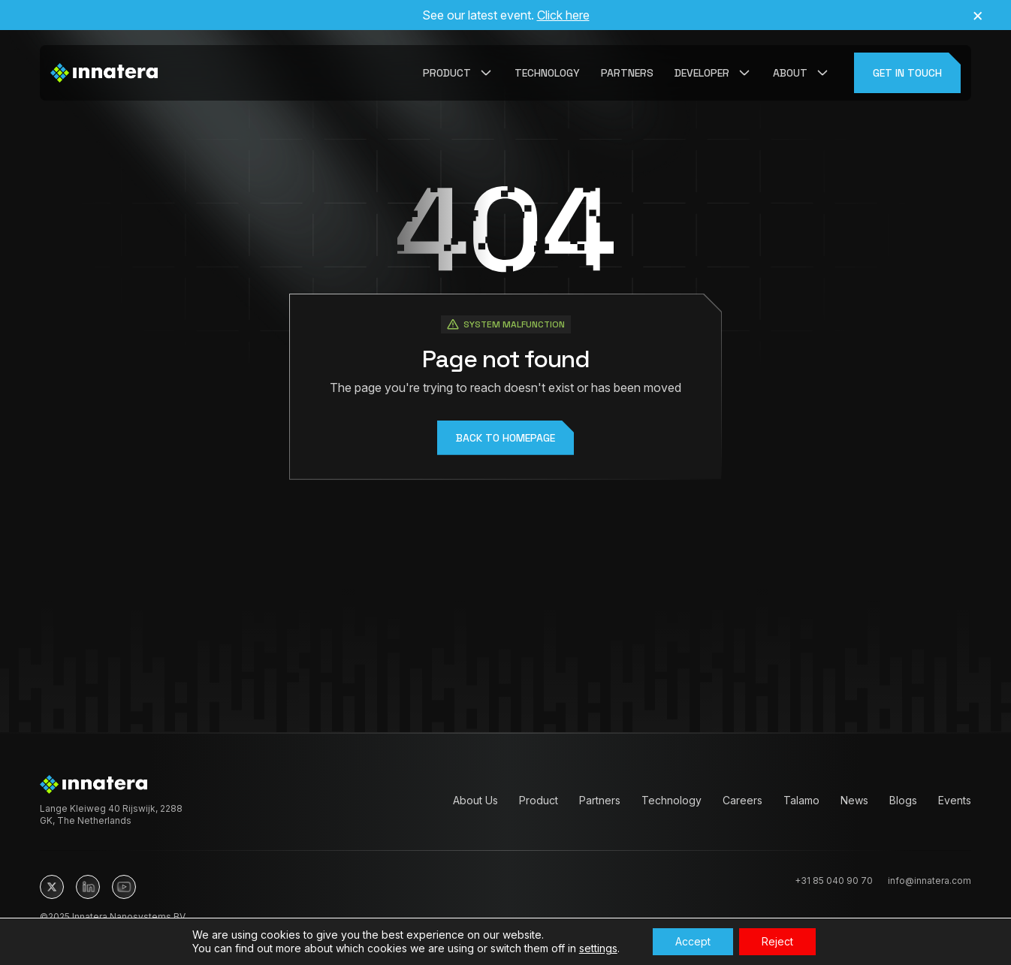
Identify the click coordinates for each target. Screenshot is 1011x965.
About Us (475, 800)
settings (598, 948)
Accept (693, 941)
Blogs (903, 800)
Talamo (801, 800)
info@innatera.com (929, 880)
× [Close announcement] (977, 15)
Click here (563, 15)
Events (954, 800)
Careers (742, 800)
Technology (547, 73)
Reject (777, 941)
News (854, 800)
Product (538, 800)
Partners (627, 73)
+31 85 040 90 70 (834, 880)
